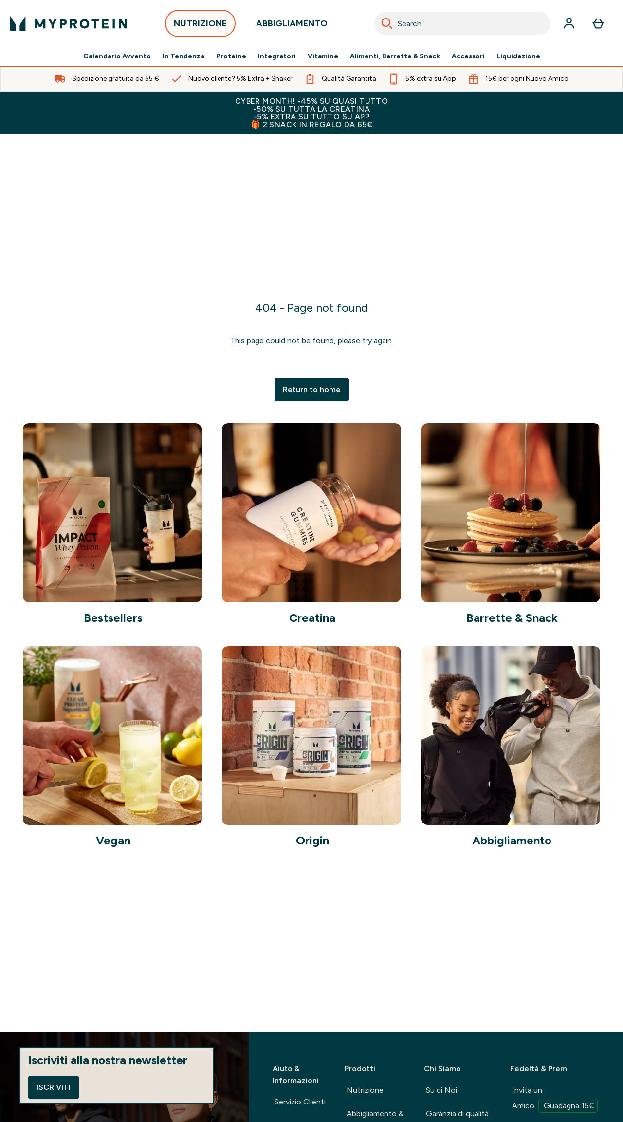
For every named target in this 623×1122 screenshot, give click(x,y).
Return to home (312, 389)
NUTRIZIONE (200, 26)
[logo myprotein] (68, 23)
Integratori (277, 56)
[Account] (569, 23)
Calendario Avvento (117, 56)
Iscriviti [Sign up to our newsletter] (54, 1087)
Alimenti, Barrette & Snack (395, 56)
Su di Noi (441, 1090)
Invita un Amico (555, 1099)
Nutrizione (365, 1090)
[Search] (387, 23)
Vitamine (323, 56)
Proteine (231, 56)
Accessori (468, 56)
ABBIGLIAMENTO (292, 26)
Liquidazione (518, 56)
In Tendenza (183, 56)
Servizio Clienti (300, 1101)
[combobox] (462, 23)
